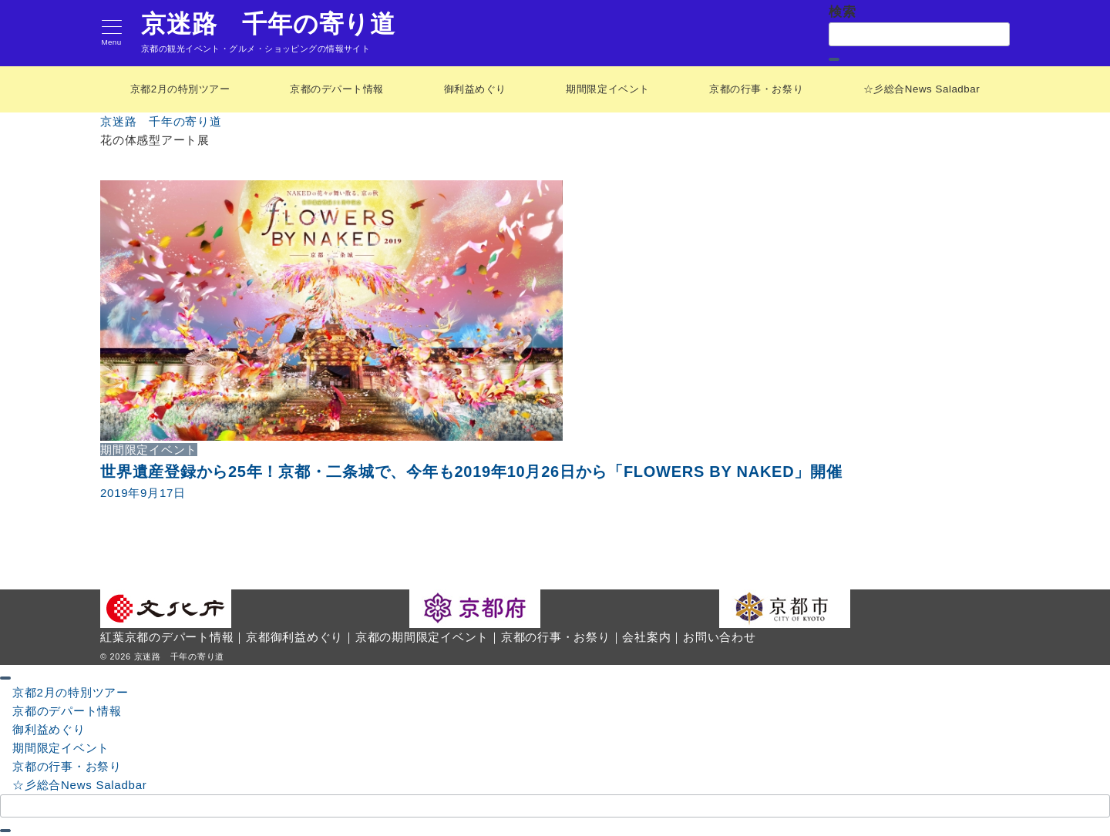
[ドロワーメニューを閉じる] (5, 677)
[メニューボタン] (111, 33)
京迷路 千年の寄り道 (268, 24)
